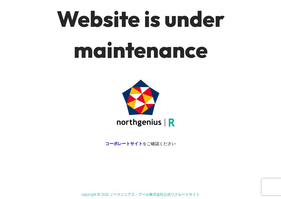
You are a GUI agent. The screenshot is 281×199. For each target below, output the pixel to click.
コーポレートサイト (124, 143)
